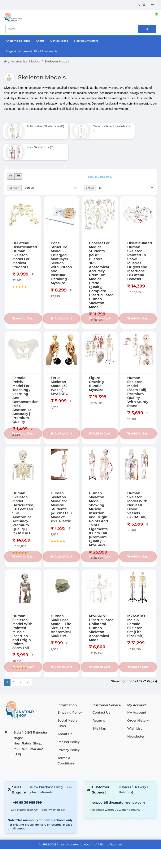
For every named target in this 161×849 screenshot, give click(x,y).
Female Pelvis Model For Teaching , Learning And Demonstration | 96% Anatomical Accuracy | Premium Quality (25, 376)
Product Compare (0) (99, 153)
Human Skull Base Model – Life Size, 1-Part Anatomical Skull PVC (61, 603)
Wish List (134, 705)
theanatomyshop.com (75, 821)
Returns (98, 697)
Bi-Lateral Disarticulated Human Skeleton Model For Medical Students (24, 231)
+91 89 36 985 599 (27, 779)
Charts (40, 40)
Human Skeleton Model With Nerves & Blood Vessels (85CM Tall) (137, 481)
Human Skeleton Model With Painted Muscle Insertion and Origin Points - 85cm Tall (22, 608)
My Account (136, 689)
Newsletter (135, 713)
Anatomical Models (18, 40)
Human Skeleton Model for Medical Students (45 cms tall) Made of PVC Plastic (61, 483)
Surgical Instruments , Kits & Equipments (31, 51)
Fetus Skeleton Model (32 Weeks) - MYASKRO (59, 362)
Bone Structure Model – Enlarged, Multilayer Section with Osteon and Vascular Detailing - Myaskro (61, 239)
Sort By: (14, 164)
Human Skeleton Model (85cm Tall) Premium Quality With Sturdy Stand (137, 368)
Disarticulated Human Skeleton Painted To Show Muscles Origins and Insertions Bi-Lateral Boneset (139, 237)
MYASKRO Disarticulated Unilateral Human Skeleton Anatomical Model (101, 605)
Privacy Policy (68, 726)
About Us (64, 711)
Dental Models (59, 40)
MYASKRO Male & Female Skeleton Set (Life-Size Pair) (136, 603)
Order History (138, 697)
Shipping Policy (69, 689)
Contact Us (101, 689)
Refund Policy (68, 719)
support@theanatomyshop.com (118, 779)
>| (28, 659)
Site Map (99, 705)
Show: (90, 164)
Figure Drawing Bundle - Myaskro (96, 360)
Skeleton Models (57, 61)
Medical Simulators (86, 40)
